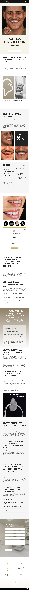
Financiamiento (5, 585)
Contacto (11, 585)
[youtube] (23, 575)
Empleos (14, 585)
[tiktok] (22, 575)
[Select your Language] (15, 538)
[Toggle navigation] (25, 1)
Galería (8, 585)
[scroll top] (27, 589)
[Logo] (7, 1)
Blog (1, 585)
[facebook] (19, 575)
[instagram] (20, 575)
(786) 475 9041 (22, 567)
